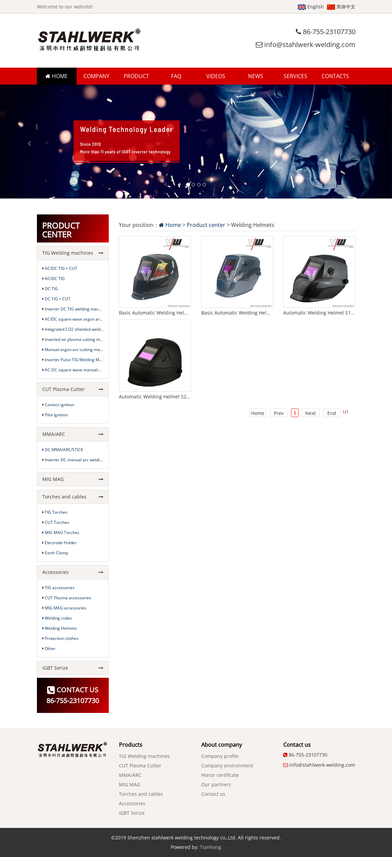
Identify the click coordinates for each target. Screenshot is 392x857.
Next (310, 413)
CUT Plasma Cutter (73, 389)
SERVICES (295, 76)
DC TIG (50, 289)
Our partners (216, 784)
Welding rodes (57, 618)
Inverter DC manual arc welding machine (73, 460)
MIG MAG (73, 479)
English (311, 6)
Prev (279, 413)
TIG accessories (58, 587)
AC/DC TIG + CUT (59, 268)
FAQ (176, 76)
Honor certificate (220, 775)
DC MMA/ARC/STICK (62, 450)
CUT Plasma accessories (66, 598)
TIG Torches (54, 512)
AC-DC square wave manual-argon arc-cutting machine (73, 370)
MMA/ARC (73, 434)
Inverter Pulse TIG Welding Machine (73, 360)
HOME (56, 76)
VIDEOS (215, 76)
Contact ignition (58, 405)
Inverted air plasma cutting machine (73, 339)
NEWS (255, 76)
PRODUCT (136, 76)
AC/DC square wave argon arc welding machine (73, 319)
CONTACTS (335, 76)
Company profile (220, 756)
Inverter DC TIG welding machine (73, 309)
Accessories (73, 572)
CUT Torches (55, 522)
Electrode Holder (59, 543)
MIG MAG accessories (64, 608)
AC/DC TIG (53, 278)
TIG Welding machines (73, 253)
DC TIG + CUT (56, 299)
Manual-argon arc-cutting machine (73, 349)
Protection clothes (60, 638)
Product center (206, 225)
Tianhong (210, 847)
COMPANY (96, 76)
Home (170, 225)
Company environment (227, 765)
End (331, 413)
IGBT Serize (73, 668)
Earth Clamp (55, 553)
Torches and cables (73, 496)
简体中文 (341, 6)
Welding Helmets (59, 628)
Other (49, 648)
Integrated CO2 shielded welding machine (73, 329)
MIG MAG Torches (60, 532)
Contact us (213, 794)
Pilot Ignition (55, 415)
